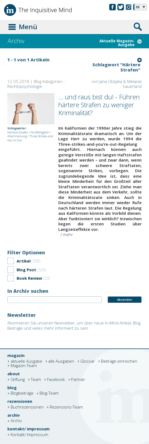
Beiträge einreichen (119, 361)
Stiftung (18, 379)
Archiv (16, 421)
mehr (68, 234)
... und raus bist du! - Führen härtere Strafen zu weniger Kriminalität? (99, 104)
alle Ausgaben (61, 361)
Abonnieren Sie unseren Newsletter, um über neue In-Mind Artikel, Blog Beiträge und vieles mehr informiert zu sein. (74, 325)
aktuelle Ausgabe (26, 361)
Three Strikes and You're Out (30, 138)
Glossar (87, 361)
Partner (78, 379)
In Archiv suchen (27, 291)
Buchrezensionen (27, 407)
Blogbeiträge (22, 393)
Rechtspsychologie (24, 86)
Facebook (56, 379)
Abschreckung (17, 136)
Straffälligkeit (40, 132)
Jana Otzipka (110, 81)
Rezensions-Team (66, 407)
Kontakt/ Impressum (29, 434)
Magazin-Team (24, 365)
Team (36, 379)
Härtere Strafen (17, 132)
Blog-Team (49, 393)
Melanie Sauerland (132, 84)
